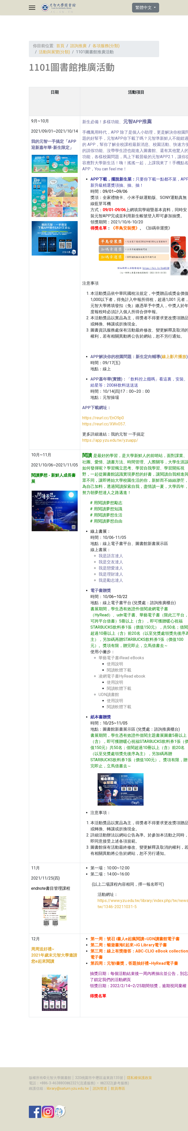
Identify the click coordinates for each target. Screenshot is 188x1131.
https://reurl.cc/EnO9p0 (103, 417)
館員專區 (118, 1088)
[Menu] (32, 7)
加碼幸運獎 (158, 228)
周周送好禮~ (42, 949)
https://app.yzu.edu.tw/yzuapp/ (110, 440)
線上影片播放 (174, 356)
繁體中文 (144, 7)
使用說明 (115, 664)
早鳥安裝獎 (125, 228)
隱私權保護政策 (139, 1078)
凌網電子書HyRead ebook (122, 676)
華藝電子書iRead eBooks (121, 657)
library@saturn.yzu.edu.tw (68, 1088)
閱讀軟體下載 (119, 670)
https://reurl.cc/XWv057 (103, 424)
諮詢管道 (100, 1088)
